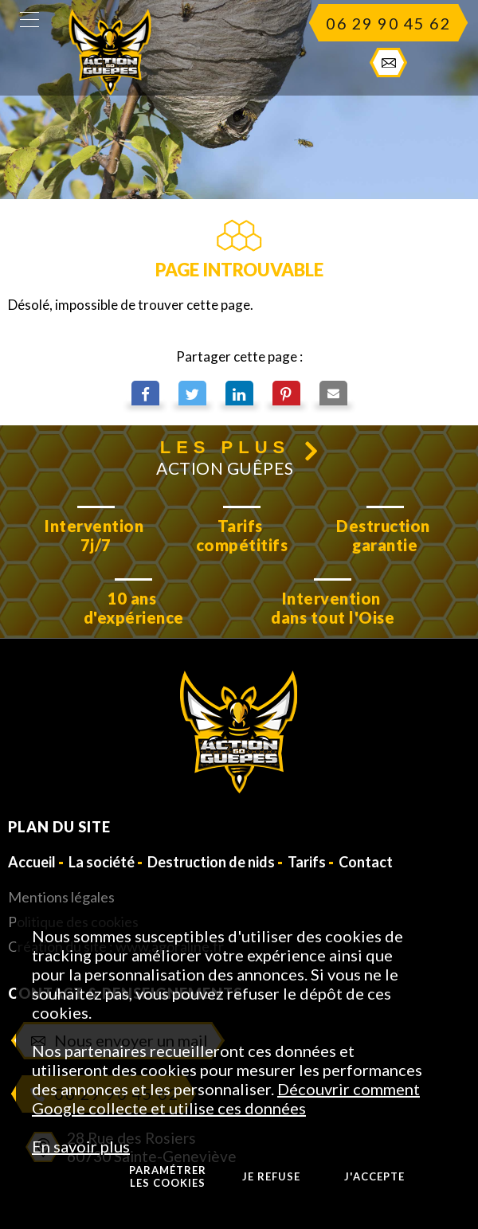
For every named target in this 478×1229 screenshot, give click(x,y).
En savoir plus (81, 1146)
